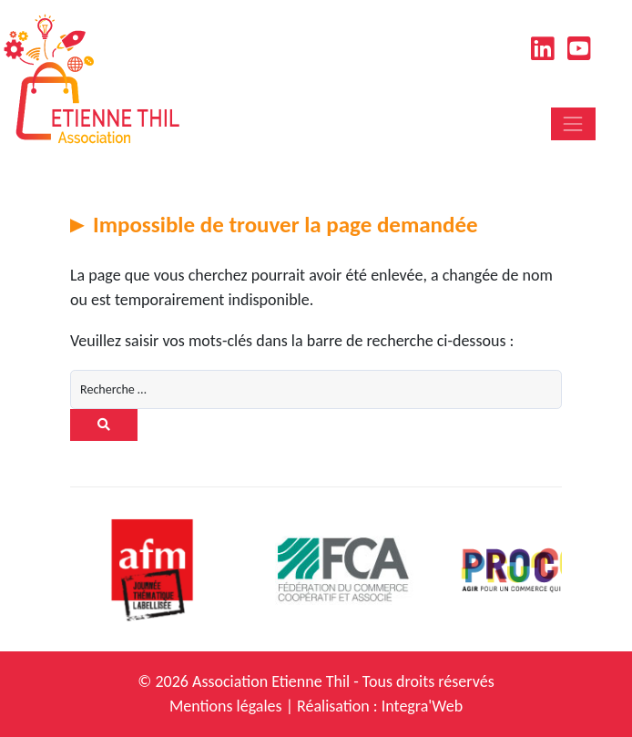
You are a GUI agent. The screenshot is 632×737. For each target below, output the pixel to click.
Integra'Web (422, 706)
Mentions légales (225, 706)
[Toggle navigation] (573, 123)
